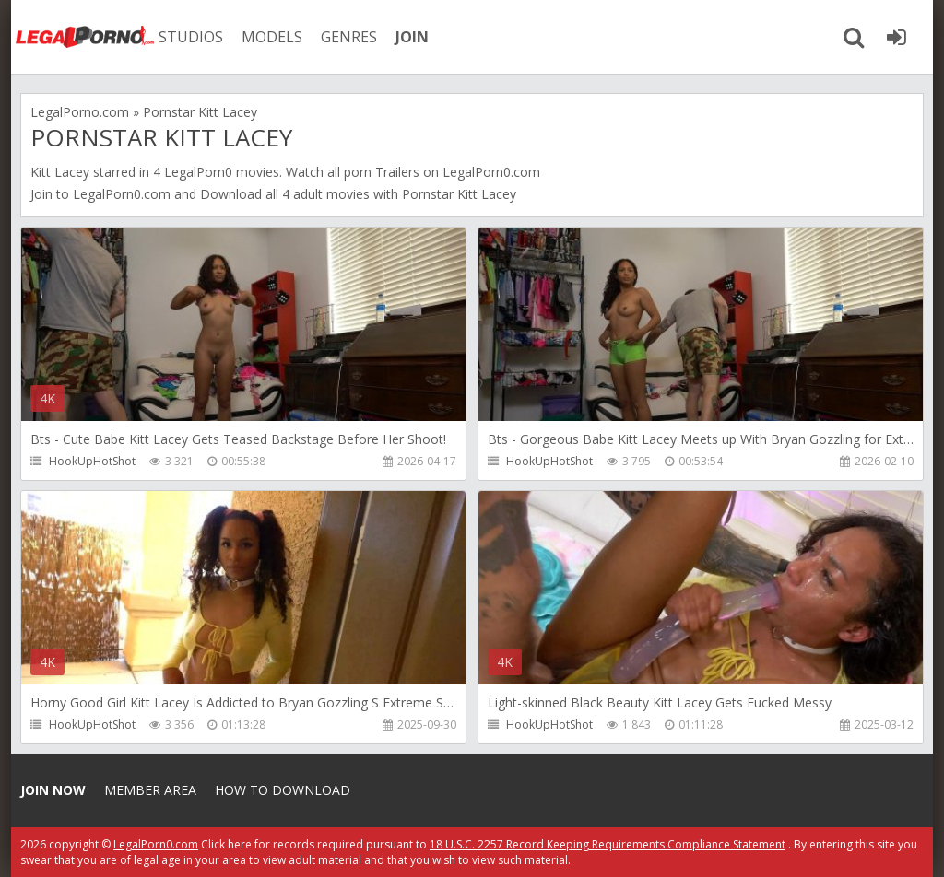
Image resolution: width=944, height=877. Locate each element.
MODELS (272, 37)
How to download (282, 790)
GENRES (349, 37)
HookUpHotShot (92, 461)
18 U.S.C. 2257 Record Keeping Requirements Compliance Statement (607, 844)
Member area (150, 790)
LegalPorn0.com (122, 194)
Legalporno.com (85, 37)
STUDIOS (191, 37)
